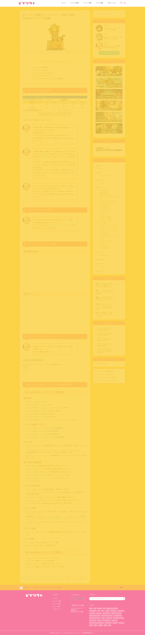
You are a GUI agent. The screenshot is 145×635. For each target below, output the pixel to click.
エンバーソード (105, 245)
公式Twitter (31, 560)
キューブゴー (104, 242)
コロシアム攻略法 (33, 531)
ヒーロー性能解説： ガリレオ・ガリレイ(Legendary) (46, 407)
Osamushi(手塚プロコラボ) (57, 517)
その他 (76, 450)
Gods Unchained (105, 207)
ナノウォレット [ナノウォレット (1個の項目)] (93, 620)
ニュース (101, 251)
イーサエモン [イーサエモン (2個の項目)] (113, 610)
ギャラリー (102, 270)
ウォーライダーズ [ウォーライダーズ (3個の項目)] (106, 613)
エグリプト (103, 214)
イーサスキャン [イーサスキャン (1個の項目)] (121, 610)
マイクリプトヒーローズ (108, 200)
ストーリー (102, 262)
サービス (101, 179)
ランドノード (67, 450)
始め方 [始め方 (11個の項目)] (105, 625)
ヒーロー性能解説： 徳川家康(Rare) (39, 416)
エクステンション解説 (34, 496)
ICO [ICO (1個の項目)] (104, 608)
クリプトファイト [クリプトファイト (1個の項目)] (118, 615)
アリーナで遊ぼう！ (34, 480)
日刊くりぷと (112, 3)
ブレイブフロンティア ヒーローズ (110, 197)
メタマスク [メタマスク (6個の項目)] (121, 622)
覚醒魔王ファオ (45, 521)
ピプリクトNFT (105, 175)
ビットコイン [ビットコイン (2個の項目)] (114, 620)
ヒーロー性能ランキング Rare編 (38, 433)
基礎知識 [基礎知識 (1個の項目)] (100, 625)
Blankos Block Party (106, 194)
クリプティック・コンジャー (109, 227)
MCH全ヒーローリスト (35, 445)
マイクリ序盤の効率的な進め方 (38, 471)
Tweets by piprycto (102, 362)
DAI (101, 167)
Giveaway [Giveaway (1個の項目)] (100, 608)
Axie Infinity (104, 247)
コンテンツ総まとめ (34, 474)
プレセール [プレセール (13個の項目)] (115, 622)
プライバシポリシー (77, 608)
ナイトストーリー (105, 209)
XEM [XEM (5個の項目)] (102, 610)
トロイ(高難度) (66, 516)
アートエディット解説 (34, 499)
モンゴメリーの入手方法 (40, 69)
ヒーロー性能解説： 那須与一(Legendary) (42, 410)
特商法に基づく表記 (77, 611)
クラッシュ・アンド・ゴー (108, 225)
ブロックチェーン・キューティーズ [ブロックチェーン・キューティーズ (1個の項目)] (96, 622)
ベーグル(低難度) (79, 516)
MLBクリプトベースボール (108, 229)
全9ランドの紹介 (33, 544)
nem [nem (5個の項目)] (99, 610)
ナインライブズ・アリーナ (108, 234)
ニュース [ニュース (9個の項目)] (99, 620)
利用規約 (73, 610)
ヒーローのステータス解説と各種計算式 (41, 491)
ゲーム (100, 186)
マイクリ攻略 (87, 3)
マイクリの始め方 (33, 468)
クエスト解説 (31, 488)
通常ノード (57, 450)
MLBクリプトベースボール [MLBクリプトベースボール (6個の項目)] (112, 608)
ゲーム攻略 (99, 3)
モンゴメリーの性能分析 (40, 66)
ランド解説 (31, 541)
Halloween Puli (57, 521)
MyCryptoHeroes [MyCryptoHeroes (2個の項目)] (93, 610)
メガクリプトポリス (106, 240)
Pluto (67, 521)
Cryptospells (104, 205)
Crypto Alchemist (105, 216)
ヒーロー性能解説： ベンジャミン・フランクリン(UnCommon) (49, 419)
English (100, 258)
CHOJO (102, 211)
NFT (99, 172)
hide (68, 61)
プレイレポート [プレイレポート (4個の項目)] (108, 622)
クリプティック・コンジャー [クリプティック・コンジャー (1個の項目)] (107, 615)
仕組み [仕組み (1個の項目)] (91, 625)
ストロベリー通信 (105, 218)
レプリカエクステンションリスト (38, 454)
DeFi (100, 165)
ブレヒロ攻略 (74, 3)
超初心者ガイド (32, 465)
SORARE (103, 192)
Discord (29, 563)
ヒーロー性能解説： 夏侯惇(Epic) (38, 413)
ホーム (64, 3)
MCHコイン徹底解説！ (35, 401)
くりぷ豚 (103, 223)
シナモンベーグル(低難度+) (36, 517)
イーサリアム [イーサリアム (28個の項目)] (92, 613)
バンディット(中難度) (52, 516)
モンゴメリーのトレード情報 (42, 72)
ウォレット (103, 182)
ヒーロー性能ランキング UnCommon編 (41, 436)
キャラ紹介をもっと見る (109, 52)
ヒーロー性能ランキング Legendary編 (40, 427)
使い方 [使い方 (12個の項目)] (95, 625)
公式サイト (49, 224)
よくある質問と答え (34, 502)
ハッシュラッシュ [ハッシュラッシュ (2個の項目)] (106, 620)
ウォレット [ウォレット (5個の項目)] (99, 613)
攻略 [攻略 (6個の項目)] (110, 625)
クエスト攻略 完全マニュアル (37, 404)
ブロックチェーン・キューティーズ (110, 237)
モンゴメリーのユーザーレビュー (43, 75)
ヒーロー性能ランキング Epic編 (38, 430)
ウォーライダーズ (105, 220)
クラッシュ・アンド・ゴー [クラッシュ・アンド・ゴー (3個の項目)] (95, 615)
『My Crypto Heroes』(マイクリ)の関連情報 (47, 78)
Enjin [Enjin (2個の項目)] (95, 608)
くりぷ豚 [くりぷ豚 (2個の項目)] (107, 610)
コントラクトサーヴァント (108, 202)
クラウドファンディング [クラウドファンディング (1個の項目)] (116, 613)
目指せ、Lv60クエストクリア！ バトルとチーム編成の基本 (48, 477)
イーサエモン (104, 232)
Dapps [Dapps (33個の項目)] (91, 608)
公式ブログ (31, 566)
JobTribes (103, 189)
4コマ (102, 266)
